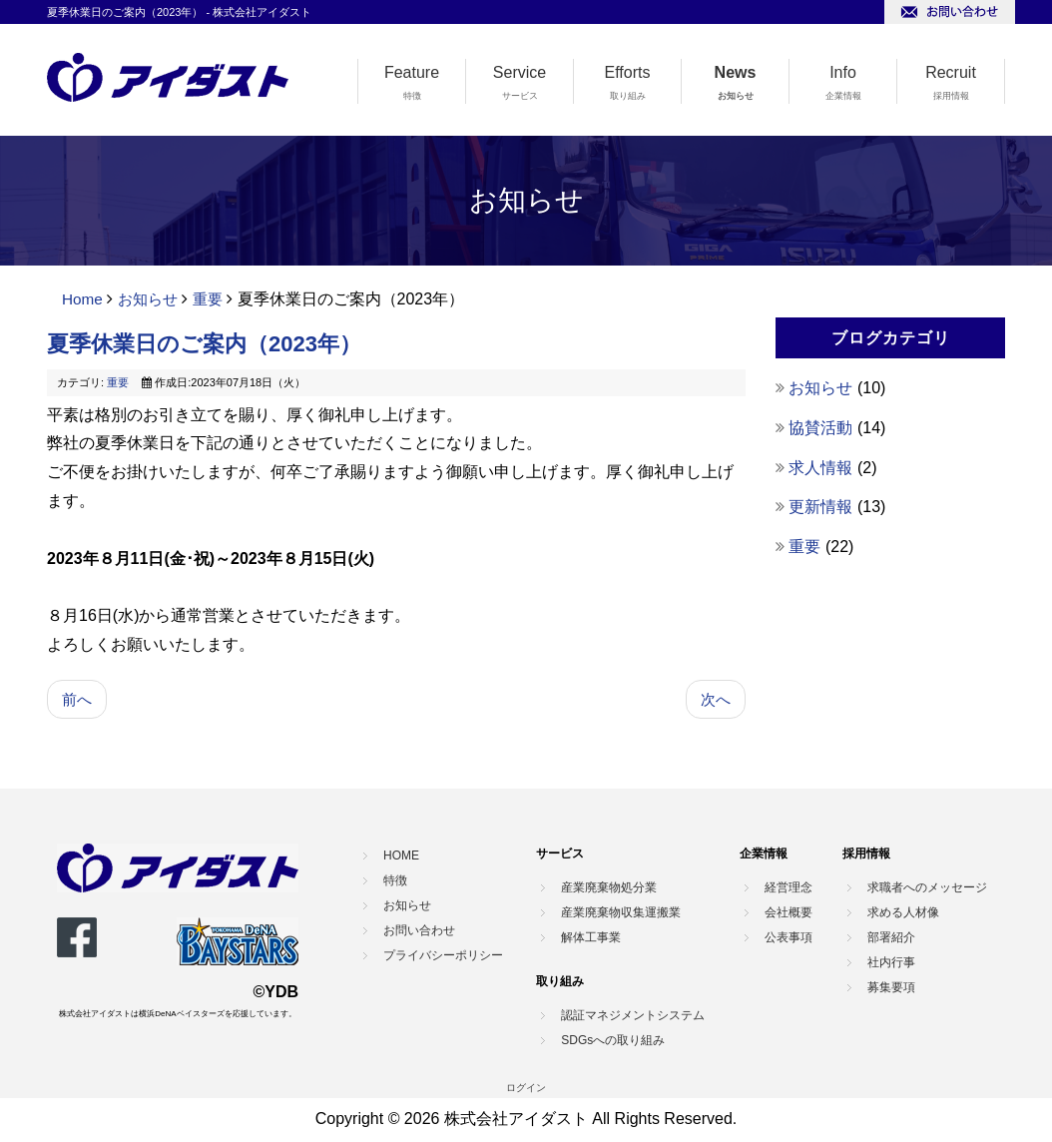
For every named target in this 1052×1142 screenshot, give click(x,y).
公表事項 (788, 938)
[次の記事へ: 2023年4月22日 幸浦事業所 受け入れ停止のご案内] (715, 700)
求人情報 (822, 467)
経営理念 (788, 888)
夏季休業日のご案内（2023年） (204, 343)
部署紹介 (891, 938)
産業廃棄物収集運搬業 (621, 913)
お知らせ (736, 96)
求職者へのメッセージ (927, 888)
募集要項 (891, 988)
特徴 (412, 96)
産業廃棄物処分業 (609, 888)
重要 (215, 298)
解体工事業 (591, 938)
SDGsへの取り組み (613, 1041)
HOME (401, 857)
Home (83, 298)
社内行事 (891, 963)
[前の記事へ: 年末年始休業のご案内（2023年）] (78, 700)
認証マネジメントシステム (633, 1016)
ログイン (526, 1088)
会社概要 (788, 913)
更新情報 (822, 506)
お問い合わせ (419, 932)
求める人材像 (903, 913)
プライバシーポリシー (443, 957)
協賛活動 (822, 427)
